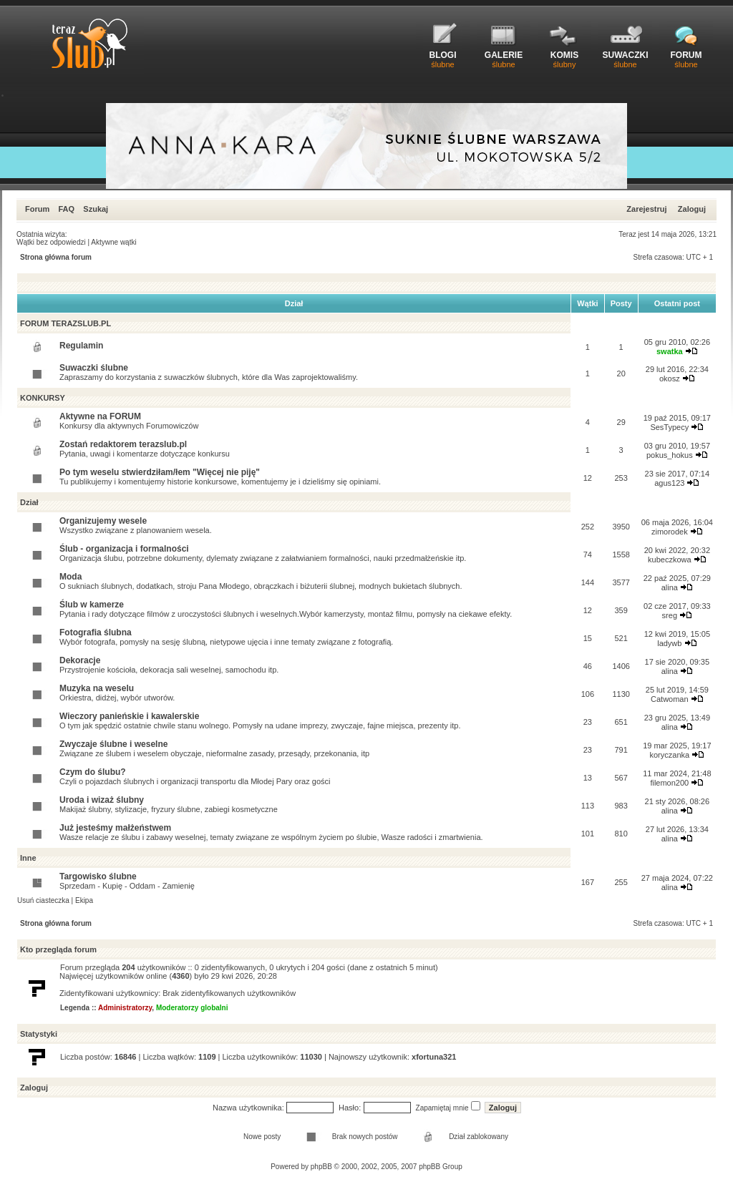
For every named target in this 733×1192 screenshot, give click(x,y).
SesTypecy (669, 427)
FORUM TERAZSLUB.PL (65, 323)
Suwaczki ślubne (93, 368)
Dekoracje (79, 660)
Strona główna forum (56, 257)
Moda (70, 577)
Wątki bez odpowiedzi (51, 242)
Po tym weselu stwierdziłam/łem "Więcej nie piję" (159, 472)
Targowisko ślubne (98, 876)
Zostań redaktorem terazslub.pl (123, 444)
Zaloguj (692, 209)
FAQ (66, 209)
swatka (669, 351)
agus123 (669, 483)
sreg (669, 615)
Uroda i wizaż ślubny (101, 800)
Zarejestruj (646, 209)
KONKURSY (42, 398)
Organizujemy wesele (103, 521)
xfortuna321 (434, 1056)
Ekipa (84, 900)
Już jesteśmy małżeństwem (115, 828)
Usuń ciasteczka (43, 900)
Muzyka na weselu (96, 688)
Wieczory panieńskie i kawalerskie (129, 716)
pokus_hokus (669, 455)
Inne (28, 858)
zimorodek (669, 531)
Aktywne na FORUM (100, 416)
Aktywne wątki (113, 242)
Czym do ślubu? (92, 772)
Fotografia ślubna (95, 632)
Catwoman (670, 699)
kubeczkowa (669, 559)
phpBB (321, 1167)
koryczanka (669, 755)
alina (669, 587)
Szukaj (95, 209)
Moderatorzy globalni (192, 1008)
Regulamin (81, 346)
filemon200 (669, 782)
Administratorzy (125, 1008)
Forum (37, 209)
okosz (669, 378)
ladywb (669, 643)
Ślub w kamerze (91, 605)
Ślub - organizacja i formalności (124, 549)
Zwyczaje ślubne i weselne (113, 744)
